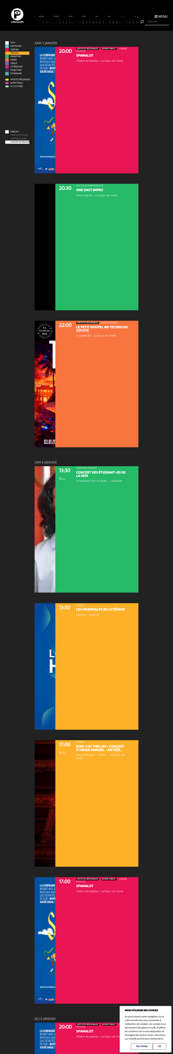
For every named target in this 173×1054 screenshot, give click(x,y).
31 (136, 22)
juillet (122, 16)
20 (99, 22)
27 (123, 22)
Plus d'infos (142, 1046)
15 (83, 22)
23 (109, 22)
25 (116, 22)
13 (76, 22)
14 (79, 22)
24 (113, 22)
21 (103, 22)
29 (129, 22)
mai (97, 16)
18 (93, 22)
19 (96, 22)
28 (126, 22)
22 (106, 22)
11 (69, 22)
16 (86, 22)
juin (109, 16)
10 (66, 22)
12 (73, 22)
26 (119, 22)
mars (71, 16)
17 (89, 22)
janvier (41, 16)
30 (133, 22)
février (56, 16)
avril (84, 16)
